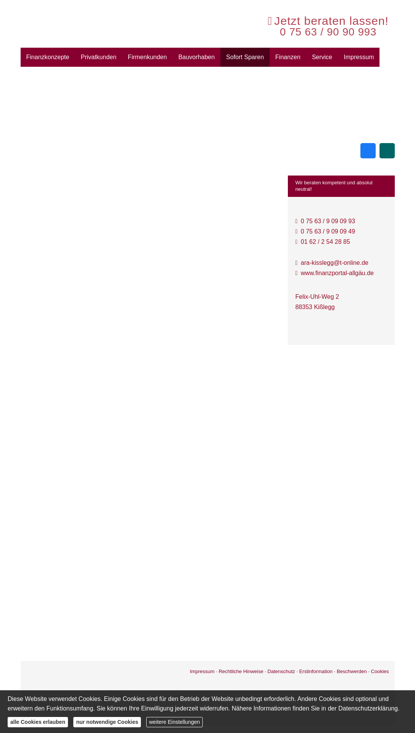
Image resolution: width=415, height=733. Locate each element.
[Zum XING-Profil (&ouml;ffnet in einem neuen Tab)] (387, 150)
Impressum (202, 671)
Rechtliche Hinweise (241, 671)
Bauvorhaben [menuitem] (196, 57)
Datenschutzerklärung (368, 708)
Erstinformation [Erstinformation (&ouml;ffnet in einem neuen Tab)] (316, 671)
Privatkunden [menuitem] (98, 57)
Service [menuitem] (322, 57)
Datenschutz (281, 671)
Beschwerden (352, 671)
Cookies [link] (380, 671)
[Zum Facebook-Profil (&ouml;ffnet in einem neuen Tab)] (368, 150)
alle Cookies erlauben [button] (37, 722)
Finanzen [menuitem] (287, 57)
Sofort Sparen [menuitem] (245, 57)
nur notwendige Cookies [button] (107, 722)
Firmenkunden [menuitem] (147, 57)
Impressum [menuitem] (359, 57)
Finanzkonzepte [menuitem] (47, 57)
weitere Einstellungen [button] (174, 722)
